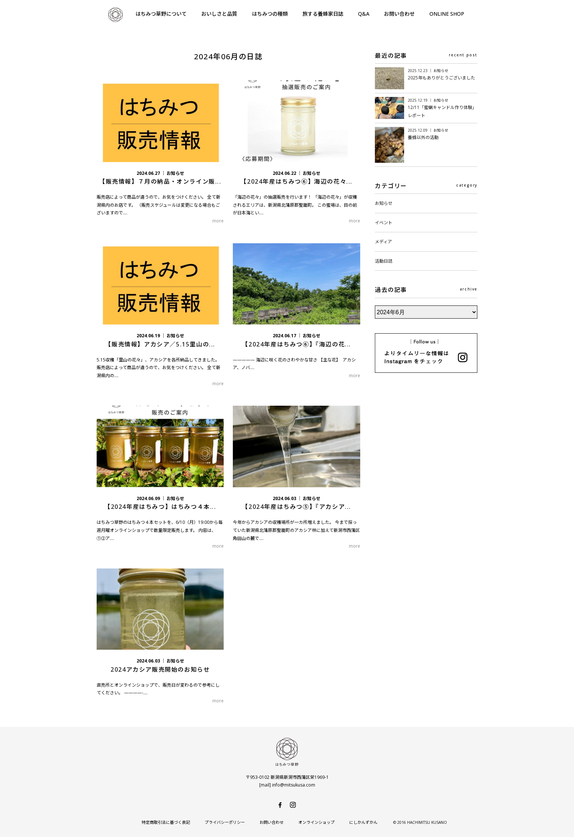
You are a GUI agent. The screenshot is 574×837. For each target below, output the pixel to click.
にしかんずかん (363, 822)
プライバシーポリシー (225, 822)
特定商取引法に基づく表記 (166, 822)
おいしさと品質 (219, 13)
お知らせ (383, 203)
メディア (383, 242)
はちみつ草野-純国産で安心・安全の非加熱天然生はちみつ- (115, 14)
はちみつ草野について (161, 13)
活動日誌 (383, 261)
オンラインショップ (316, 822)
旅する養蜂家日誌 (322, 13)
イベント (383, 222)
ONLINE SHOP (446, 13)
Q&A (363, 13)
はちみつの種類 (270, 13)
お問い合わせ (399, 13)
